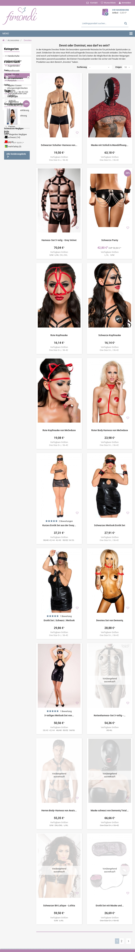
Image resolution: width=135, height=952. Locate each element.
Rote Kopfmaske (59, 335)
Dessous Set (13, 325)
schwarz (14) (14, 183)
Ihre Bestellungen (73, 928)
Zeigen (118, 67)
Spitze (21, 276)
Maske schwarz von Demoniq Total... (110, 788)
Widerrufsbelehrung (17, 245)
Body (9, 305)
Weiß (20, 364)
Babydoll (11, 360)
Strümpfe (11, 296)
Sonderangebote (15, 381)
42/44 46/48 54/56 (59, 540)
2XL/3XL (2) (14, 155)
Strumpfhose (13, 320)
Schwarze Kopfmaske (109, 335)
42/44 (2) (13, 164)
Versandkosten (122, 910)
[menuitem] (17, 56)
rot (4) (11, 187)
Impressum (13, 251)
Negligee (11, 281)
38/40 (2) (13, 160)
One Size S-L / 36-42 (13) (16, 137)
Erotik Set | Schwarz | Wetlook (59, 620)
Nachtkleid (12, 330)
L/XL (109, 255)
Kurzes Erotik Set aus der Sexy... (59, 525)
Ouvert (22, 310)
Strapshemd (12, 345)
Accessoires (13, 40)
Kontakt (94, 2)
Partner (11, 256)
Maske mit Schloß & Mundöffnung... (109, 145)
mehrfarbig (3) (14, 192)
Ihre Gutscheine (73, 949)
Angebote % (12, 315)
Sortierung (82, 67)
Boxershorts (12, 369)
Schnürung (12, 286)
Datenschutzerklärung (18, 240)
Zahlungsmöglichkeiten (39, 928)
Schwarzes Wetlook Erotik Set (109, 525)
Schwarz (11, 310)
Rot (23, 345)
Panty (21, 360)
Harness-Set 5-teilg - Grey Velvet (59, 240)
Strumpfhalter (13, 291)
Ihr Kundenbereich (73, 922)
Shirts (9, 340)
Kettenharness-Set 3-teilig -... (109, 693)
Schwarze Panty (109, 240)
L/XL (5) (12, 151)
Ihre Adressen (73, 940)
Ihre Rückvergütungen (73, 936)
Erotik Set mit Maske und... (110, 861)
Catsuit (22, 300)
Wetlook (10, 276)
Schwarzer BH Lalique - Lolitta (59, 861)
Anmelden (126, 2)
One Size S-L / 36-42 (59, 160)
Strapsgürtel (12, 350)
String (22, 335)
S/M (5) (12, 146)
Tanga (18, 305)
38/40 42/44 (59, 730)
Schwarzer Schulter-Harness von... (59, 145)
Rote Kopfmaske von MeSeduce (59, 430)
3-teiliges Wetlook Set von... (59, 715)
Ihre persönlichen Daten (73, 945)
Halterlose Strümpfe (16, 355)
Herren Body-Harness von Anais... (59, 788)
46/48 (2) (13, 168)
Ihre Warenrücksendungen (73, 932)
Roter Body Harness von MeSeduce (109, 430)
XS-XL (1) (13, 142)
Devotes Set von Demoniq (109, 620)
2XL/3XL (59, 255)
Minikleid (11, 300)
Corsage (10, 364)
